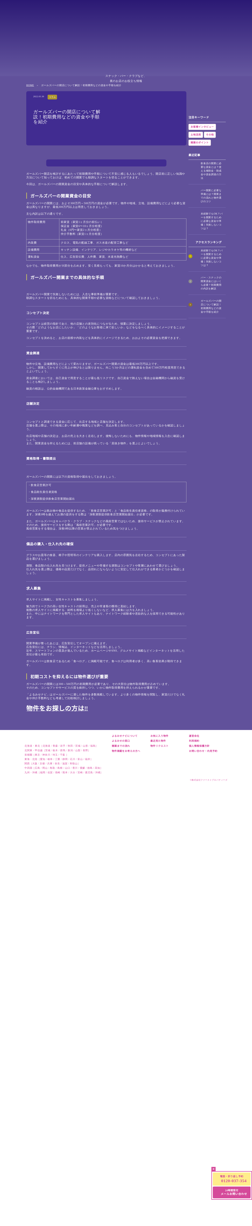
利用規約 (194, 1200)
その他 (210, 240)
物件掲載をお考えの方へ (126, 1210)
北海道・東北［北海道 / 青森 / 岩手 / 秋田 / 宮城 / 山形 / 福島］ (61, 1218)
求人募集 (70, 230)
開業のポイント (200, 248)
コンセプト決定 (75, 200)
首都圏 (129, 7)
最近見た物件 (158, 1200)
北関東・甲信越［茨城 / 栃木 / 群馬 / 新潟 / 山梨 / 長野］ (57, 1222)
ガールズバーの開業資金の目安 (81, 188)
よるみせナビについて (125, 1195)
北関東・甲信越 (105, 7)
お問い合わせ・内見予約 (203, 1210)
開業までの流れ (121, 1205)
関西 (177, 7)
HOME (30, 100)
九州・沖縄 (225, 7)
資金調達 (70, 206)
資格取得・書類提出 (78, 218)
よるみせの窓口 (121, 1200)
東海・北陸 (153, 7)
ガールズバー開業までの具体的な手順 (86, 194)
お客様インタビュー (202, 232)
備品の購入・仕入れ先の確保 (84, 224)
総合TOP (57, 7)
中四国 (201, 7)
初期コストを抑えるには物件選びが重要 (87, 242)
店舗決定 (70, 212)
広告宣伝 (70, 236)
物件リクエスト (159, 1205)
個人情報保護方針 (199, 1205)
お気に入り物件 (159, 1195)
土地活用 (196, 240)
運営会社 (194, 1195)
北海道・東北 (81, 7)
